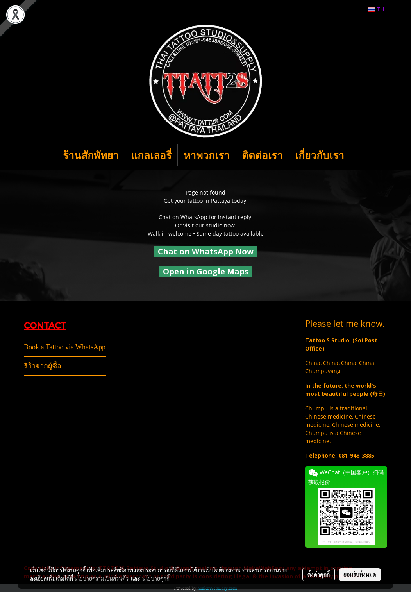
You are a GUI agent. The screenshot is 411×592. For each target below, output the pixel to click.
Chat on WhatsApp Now (205, 251)
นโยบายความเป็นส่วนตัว (101, 578)
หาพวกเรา (207, 155)
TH (376, 9)
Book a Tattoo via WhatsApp (64, 347)
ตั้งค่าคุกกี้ (318, 574)
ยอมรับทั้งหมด (359, 574)
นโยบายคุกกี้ (156, 578)
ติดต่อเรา (262, 155)
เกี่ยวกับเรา (319, 155)
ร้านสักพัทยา (91, 155)
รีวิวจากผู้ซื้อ (42, 366)
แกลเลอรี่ (151, 155)
